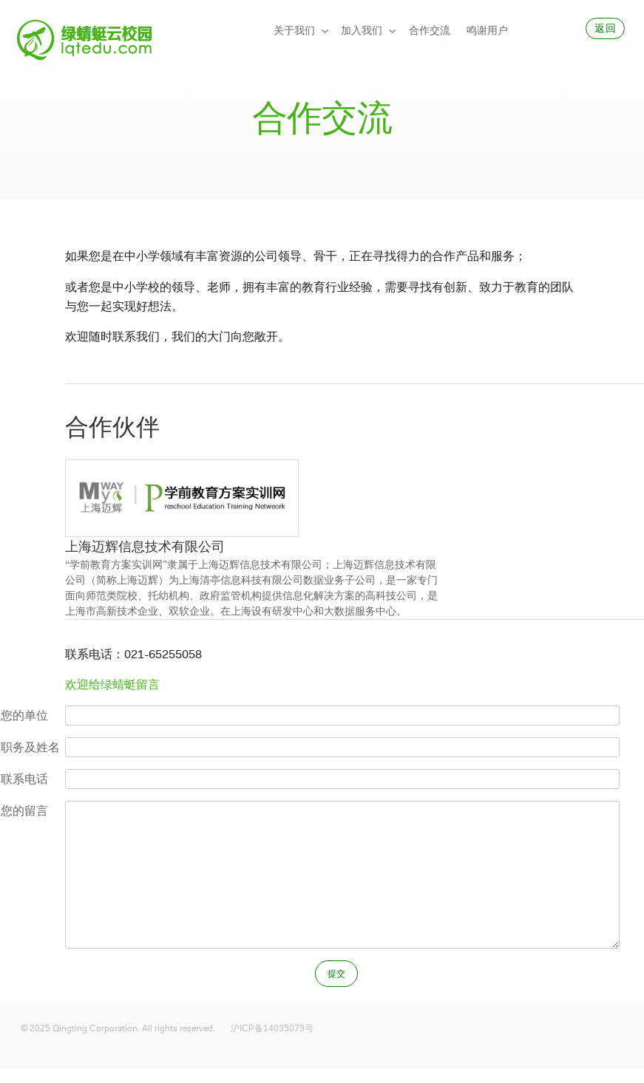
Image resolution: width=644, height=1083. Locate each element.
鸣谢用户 (487, 30)
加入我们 (361, 30)
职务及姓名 (30, 747)
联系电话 (24, 779)
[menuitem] (299, 31)
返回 (605, 28)
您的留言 (24, 811)
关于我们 (294, 30)
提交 (337, 973)
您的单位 (24, 715)
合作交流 (429, 30)
